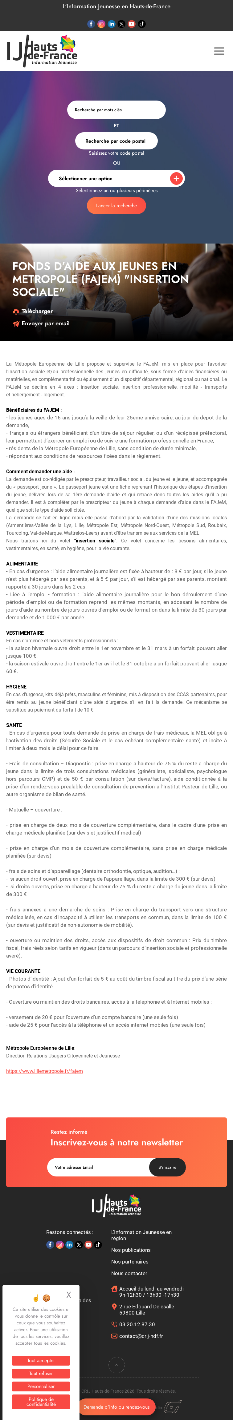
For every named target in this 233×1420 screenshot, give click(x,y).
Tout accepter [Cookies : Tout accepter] (41, 1360)
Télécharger (32, 311)
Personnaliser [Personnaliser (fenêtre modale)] (41, 1386)
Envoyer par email (41, 323)
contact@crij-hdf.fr (141, 1336)
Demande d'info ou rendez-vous (116, 1406)
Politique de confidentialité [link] (41, 1402)
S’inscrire (167, 1167)
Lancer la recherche (116, 205)
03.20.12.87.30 (137, 1324)
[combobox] (116, 140)
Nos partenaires (130, 1262)
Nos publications (131, 1250)
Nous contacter (129, 1273)
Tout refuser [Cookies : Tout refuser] (41, 1373)
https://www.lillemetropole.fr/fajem (44, 1071)
